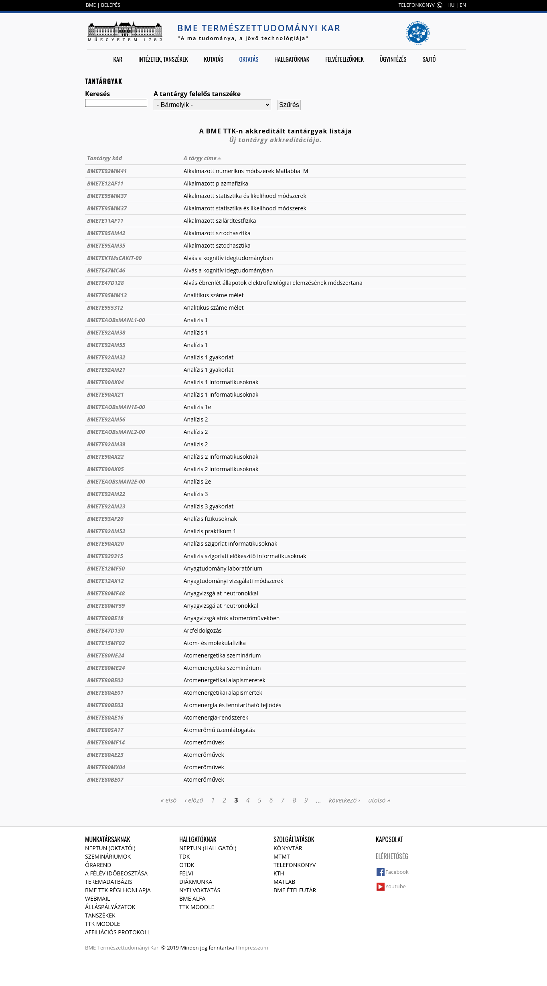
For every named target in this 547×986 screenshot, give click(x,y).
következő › (344, 800)
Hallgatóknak (291, 58)
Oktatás (248, 58)
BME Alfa (192, 898)
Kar (117, 58)
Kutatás (213, 58)
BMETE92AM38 (106, 332)
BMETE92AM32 (106, 357)
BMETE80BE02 (105, 680)
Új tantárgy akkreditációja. (275, 139)
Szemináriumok (108, 856)
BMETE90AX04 (105, 382)
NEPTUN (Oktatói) (110, 848)
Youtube (395, 886)
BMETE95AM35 (106, 245)
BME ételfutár (295, 890)
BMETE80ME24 (106, 667)
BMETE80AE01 (105, 692)
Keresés (97, 93)
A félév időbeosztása (116, 873)
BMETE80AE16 (105, 717)
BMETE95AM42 (106, 233)
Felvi (186, 873)
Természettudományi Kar (128, 947)
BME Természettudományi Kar (259, 28)
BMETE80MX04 (106, 767)
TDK (184, 856)
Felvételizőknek (344, 58)
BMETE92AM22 (106, 494)
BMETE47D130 (105, 630)
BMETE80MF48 (106, 593)
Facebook (397, 871)
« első (169, 800)
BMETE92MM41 (107, 171)
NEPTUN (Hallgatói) (207, 848)
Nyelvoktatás (199, 890)
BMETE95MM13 (107, 295)
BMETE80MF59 (106, 605)
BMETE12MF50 (106, 568)
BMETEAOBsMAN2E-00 (116, 481)
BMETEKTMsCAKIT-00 (114, 258)
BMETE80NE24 (105, 655)
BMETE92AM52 (106, 531)
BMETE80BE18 (105, 618)
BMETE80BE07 (105, 779)
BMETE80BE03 (105, 705)
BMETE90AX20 (105, 543)
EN (463, 5)
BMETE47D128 (105, 282)
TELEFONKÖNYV (417, 5)
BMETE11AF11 (105, 220)
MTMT (282, 856)
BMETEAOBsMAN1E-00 (116, 407)
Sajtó (429, 58)
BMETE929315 (105, 556)
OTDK (186, 865)
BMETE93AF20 (105, 518)
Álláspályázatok (110, 907)
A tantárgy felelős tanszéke (197, 93)
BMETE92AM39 (106, 444)
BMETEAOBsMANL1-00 (116, 320)
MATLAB (284, 881)
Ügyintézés (393, 58)
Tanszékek (100, 915)
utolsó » (379, 800)
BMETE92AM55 (106, 345)
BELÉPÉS (110, 5)
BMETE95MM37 (107, 196)
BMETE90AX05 (105, 469)
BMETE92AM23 (106, 506)
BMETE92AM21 (106, 369)
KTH (279, 873)
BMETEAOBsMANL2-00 (116, 432)
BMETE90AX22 (105, 456)
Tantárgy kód (104, 158)
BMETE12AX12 (105, 581)
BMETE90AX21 (105, 394)
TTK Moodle (102, 924)
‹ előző (193, 800)
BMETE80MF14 (106, 742)
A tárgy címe (203, 158)
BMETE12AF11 (105, 183)
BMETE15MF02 (106, 643)
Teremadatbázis (108, 881)
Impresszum (253, 947)
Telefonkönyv (295, 865)
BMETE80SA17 (105, 730)
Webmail (97, 898)
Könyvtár (288, 848)
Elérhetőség (392, 856)
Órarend (98, 865)
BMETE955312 (105, 307)
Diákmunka (195, 881)
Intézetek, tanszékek (163, 58)
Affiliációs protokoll (117, 932)
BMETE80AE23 (105, 754)
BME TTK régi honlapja (118, 890)
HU (451, 5)
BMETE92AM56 (106, 419)
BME (91, 5)
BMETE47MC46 (106, 270)
